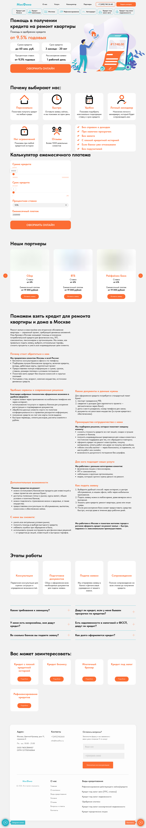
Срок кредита (21, 182)
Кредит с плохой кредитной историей (24, 667)
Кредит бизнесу (57, 664)
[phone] (104, 755)
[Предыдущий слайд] (5, 276)
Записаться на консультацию (98, 765)
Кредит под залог (122, 664)
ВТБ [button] (73, 275)
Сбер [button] (30, 275)
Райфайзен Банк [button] (116, 275)
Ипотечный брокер (89, 666)
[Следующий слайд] (140, 276)
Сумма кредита (21, 164)
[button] (40, 68)
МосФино (24, 4)
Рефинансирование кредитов (25, 695)
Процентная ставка (24, 200)
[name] (104, 746)
